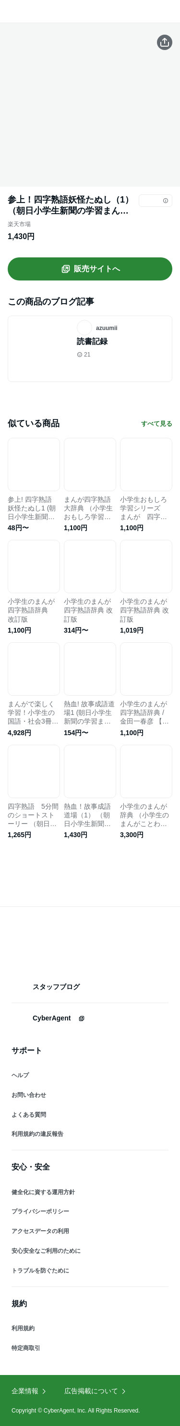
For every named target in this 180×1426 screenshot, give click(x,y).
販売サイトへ (90, 269)
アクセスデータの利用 (40, 1231)
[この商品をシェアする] (164, 42)
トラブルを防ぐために (40, 1270)
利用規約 (23, 1328)
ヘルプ (20, 1075)
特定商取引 (26, 1348)
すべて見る (156, 423)
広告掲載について (95, 1391)
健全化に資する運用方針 (43, 1192)
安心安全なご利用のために (46, 1251)
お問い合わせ (29, 1095)
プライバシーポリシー (40, 1211)
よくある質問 (29, 1114)
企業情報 (29, 1391)
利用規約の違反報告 (37, 1134)
